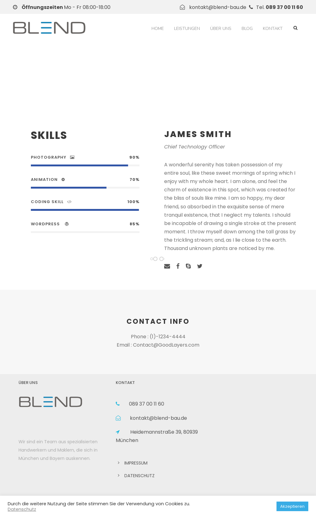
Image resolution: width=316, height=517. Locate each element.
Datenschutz (22, 509)
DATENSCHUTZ (139, 476)
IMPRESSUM (136, 463)
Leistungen (187, 28)
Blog (247, 28)
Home (158, 28)
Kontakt (273, 28)
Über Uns (220, 28)
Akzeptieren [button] (292, 506)
